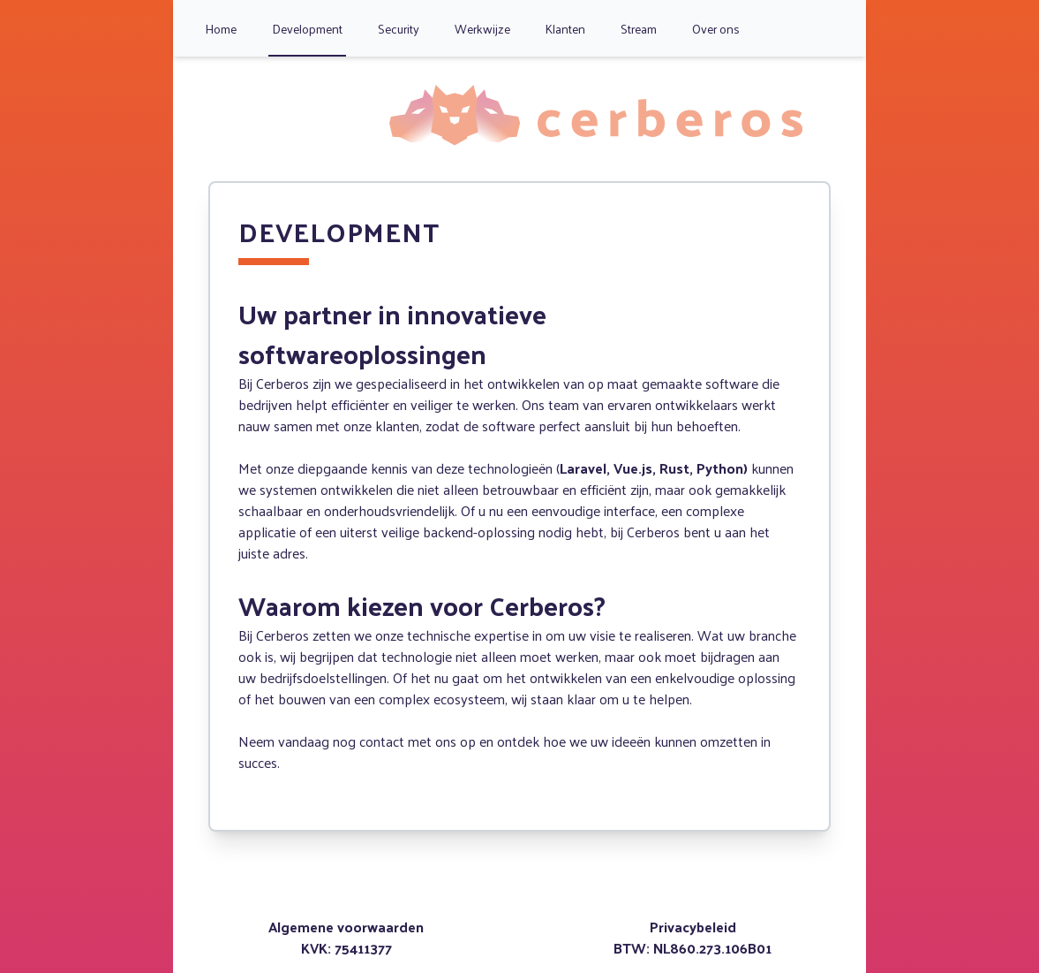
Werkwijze (482, 29)
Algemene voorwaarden (346, 926)
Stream (639, 29)
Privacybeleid (693, 926)
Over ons (716, 29)
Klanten (565, 29)
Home (221, 29)
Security (398, 29)
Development (307, 29)
